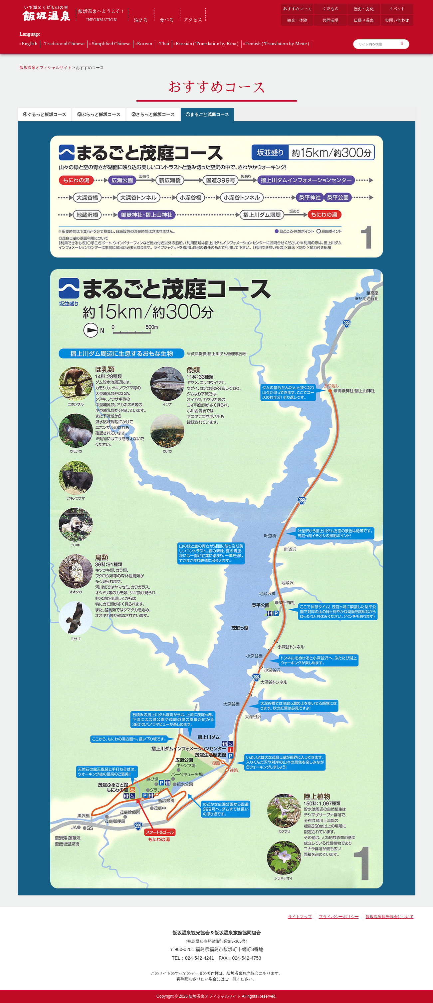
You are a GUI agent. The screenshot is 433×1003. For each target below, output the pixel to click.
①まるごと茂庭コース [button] (207, 114)
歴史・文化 (364, 8)
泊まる (141, 20)
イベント (397, 8)
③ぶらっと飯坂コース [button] (98, 114)
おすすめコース (297, 8)
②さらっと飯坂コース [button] (153, 114)
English (29, 43)
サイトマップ (300, 916)
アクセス (192, 20)
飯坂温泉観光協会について (390, 916)
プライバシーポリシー (339, 916)
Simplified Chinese (111, 43)
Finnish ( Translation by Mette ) (277, 43)
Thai (164, 43)
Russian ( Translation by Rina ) (207, 43)
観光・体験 (297, 20)
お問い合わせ (397, 20)
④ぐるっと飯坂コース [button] (44, 114)
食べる (167, 20)
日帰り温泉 (364, 20)
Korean (144, 43)
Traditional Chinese (64, 43)
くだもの (330, 8)
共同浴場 (330, 20)
